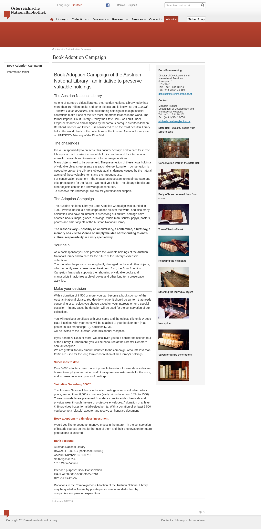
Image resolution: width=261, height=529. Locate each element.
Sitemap (180, 520)
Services (138, 19)
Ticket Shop (196, 19)
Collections (81, 19)
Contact (156, 19)
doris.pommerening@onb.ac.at (175, 94)
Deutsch (77, 5)
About (171, 19)
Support (132, 5)
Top (201, 512)
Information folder (18, 72)
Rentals (121, 5)
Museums (101, 19)
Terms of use (197, 520)
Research (120, 19)
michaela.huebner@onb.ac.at (174, 121)
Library (62, 19)
